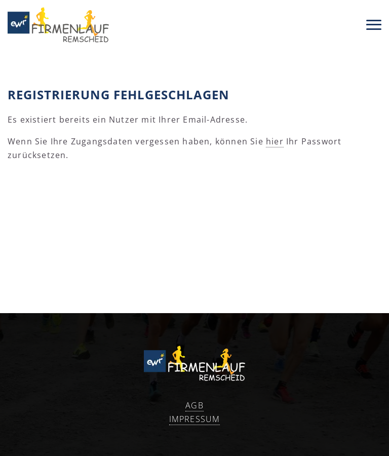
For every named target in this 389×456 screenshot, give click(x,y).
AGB (194, 405)
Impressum (194, 419)
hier (275, 141)
